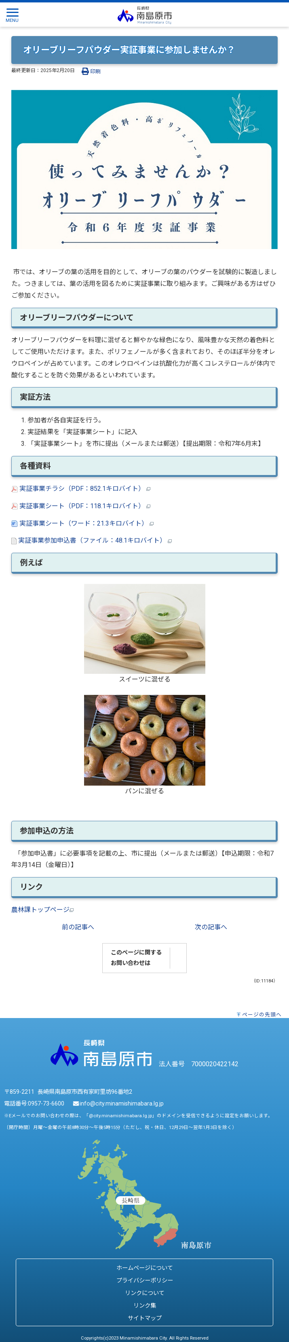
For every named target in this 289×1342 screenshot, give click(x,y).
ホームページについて (144, 1268)
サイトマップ (145, 1318)
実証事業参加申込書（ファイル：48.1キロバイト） (91, 540)
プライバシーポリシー (144, 1280)
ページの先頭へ (262, 1015)
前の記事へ (78, 927)
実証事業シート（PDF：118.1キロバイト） (80, 506)
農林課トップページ (42, 910)
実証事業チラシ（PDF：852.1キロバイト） (80, 488)
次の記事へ (211, 927)
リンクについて (145, 1293)
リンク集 (144, 1305)
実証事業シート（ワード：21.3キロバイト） (82, 523)
